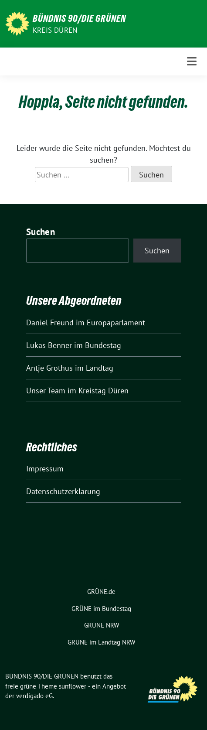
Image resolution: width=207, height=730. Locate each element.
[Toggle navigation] (192, 61)
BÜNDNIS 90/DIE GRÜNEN (79, 18)
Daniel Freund (50, 322)
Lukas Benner (49, 345)
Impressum (45, 469)
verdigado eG (34, 696)
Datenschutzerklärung (63, 491)
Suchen (40, 232)
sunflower (72, 686)
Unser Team (45, 390)
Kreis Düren (55, 30)
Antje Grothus (49, 368)
